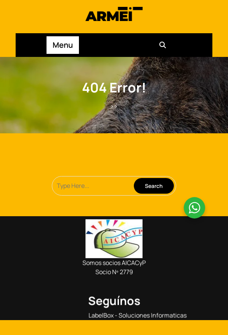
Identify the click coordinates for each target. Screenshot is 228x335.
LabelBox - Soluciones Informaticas (137, 313)
